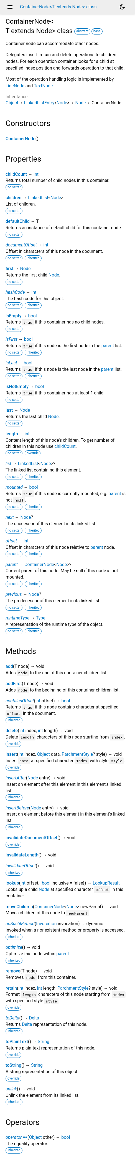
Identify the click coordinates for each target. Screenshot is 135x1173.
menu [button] (10, 7)
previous (14, 594)
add (9, 666)
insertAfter (16, 778)
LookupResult (106, 883)
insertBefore (17, 808)
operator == (16, 1137)
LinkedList (38, 197)
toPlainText (17, 1041)
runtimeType (17, 618)
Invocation (46, 923)
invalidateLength (22, 855)
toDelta (12, 1018)
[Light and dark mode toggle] (122, 7)
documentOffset (21, 245)
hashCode (15, 292)
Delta (34, 1018)
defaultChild (18, 221)
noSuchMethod (20, 923)
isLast (11, 363)
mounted (14, 487)
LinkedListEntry (39, 102)
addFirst (14, 683)
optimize (14, 947)
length (12, 433)
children (13, 197)
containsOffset (20, 700)
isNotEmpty (17, 386)
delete (12, 730)
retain (11, 988)
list (8, 463)
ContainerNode (20, 138)
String (43, 1041)
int (36, 174)
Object (12, 102)
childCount (16, 174)
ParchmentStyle (77, 754)
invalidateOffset (21, 865)
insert (11, 754)
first (10, 268)
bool (32, 315)
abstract (82, 31)
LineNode (15, 85)
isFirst (11, 339)
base (97, 31)
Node (62, 102)
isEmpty (13, 315)
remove (13, 971)
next (10, 517)
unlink (11, 1088)
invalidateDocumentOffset (31, 837)
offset (11, 541)
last (9, 410)
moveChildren (19, 906)
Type (40, 618)
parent (107, 345)
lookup (12, 883)
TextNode (43, 85)
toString (13, 1065)
